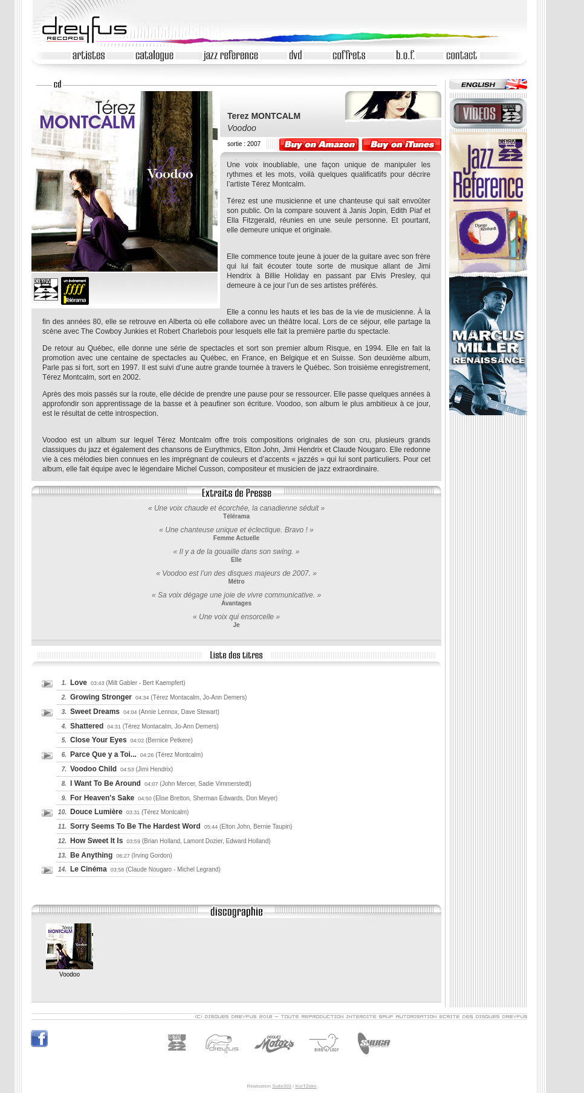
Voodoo (69, 971)
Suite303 (281, 1086)
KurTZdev (305, 1086)
